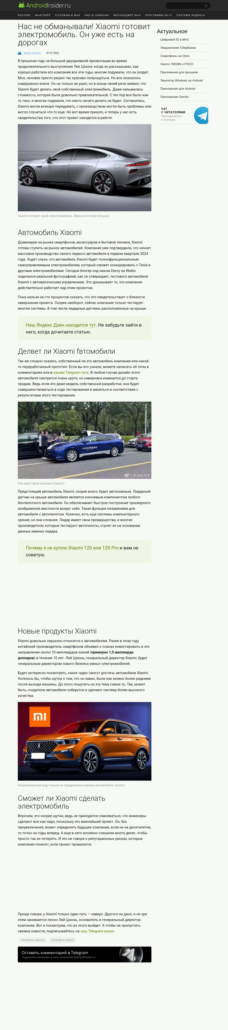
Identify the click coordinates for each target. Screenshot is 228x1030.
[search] (188, 5)
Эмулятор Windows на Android (181, 80)
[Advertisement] (84, 595)
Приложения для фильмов (179, 72)
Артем (32, 53)
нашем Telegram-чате (71, 372)
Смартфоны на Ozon (175, 56)
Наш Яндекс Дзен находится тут (61, 325)
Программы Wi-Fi (158, 15)
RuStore (24, 15)
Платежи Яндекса (190, 15)
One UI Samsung (97, 15)
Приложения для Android (177, 88)
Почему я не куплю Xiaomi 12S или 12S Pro (72, 547)
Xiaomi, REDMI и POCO (176, 64)
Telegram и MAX (67, 15)
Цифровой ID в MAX (174, 39)
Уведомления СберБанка (178, 47)
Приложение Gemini (174, 97)
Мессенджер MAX (127, 15)
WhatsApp (43, 15)
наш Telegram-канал (97, 931)
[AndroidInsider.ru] (44, 5)
